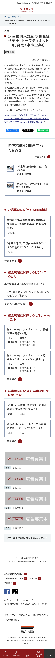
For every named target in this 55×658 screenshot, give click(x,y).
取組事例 (8, 583)
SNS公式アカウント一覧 (34, 604)
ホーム (7, 17)
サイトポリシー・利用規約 (17, 615)
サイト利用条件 (11, 604)
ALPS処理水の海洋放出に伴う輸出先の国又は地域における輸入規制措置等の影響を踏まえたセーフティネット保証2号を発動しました (26, 118)
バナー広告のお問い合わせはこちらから (27, 538)
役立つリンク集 (11, 600)
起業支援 (34, 578)
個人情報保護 (40, 615)
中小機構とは (12, 620)
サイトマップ (27, 600)
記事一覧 (16, 17)
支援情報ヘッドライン (13, 578)
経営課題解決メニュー (14, 574)
